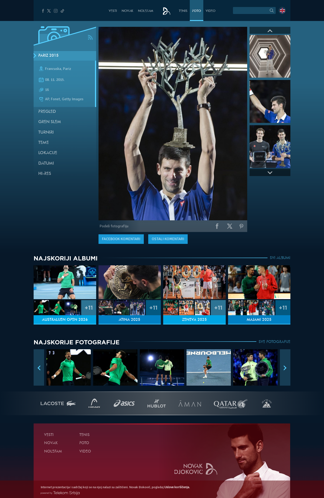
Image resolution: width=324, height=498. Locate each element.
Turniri (46, 132)
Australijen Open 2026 (65, 320)
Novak (127, 11)
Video (210, 11)
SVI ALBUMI (280, 258)
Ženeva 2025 (194, 320)
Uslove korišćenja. (177, 487)
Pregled (47, 112)
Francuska (53, 68)
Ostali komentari (168, 239)
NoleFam (145, 11)
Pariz (67, 68)
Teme (43, 143)
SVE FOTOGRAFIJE (274, 342)
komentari (121, 239)
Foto (196, 11)
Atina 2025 (129, 320)
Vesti (113, 11)
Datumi (46, 163)
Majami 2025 (259, 320)
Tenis (183, 11)
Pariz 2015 (48, 56)
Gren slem (49, 122)
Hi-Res (44, 174)
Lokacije (47, 153)
